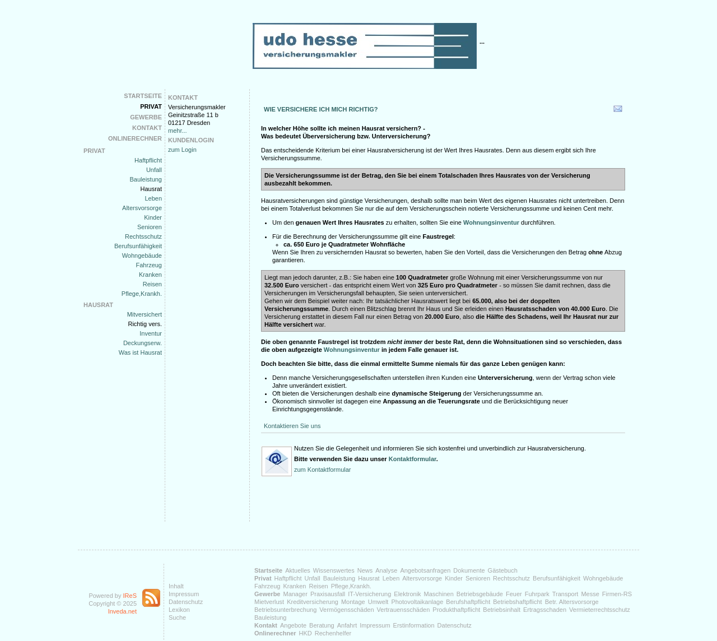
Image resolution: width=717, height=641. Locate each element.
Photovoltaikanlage (417, 601)
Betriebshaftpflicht (517, 601)
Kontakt (147, 127)
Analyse (386, 570)
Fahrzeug (149, 265)
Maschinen (439, 594)
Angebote (293, 625)
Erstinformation (414, 625)
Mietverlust (269, 601)
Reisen (152, 284)
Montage (353, 601)
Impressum (184, 594)
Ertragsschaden (544, 609)
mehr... (177, 130)
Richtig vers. (145, 323)
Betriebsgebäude (480, 594)
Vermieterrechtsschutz (599, 609)
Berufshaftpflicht (468, 601)
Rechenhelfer (333, 633)
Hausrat (151, 188)
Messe (590, 594)
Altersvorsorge (142, 208)
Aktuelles (297, 570)
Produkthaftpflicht (456, 609)
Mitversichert (144, 314)
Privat (151, 106)
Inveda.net (122, 611)
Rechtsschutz (143, 236)
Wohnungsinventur (351, 349)
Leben (153, 198)
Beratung (321, 625)
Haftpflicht (148, 160)
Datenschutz (186, 601)
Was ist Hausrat (140, 352)
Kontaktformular (412, 459)
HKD (305, 633)
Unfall (154, 169)
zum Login (182, 149)
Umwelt (378, 601)
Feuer (514, 594)
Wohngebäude (142, 255)
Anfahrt (347, 625)
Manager (295, 594)
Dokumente (469, 570)
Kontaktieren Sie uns (292, 425)
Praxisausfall (327, 594)
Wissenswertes (334, 570)
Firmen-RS (617, 594)
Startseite (143, 95)
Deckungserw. (142, 343)
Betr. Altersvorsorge (572, 601)
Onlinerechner (135, 138)
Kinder (153, 217)
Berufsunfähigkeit (138, 246)
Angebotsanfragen (425, 570)
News (365, 570)
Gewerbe (146, 117)
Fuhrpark (537, 594)
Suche (177, 617)
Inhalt (176, 586)
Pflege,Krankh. (142, 293)
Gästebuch (503, 570)
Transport (565, 594)
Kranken (150, 274)
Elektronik (407, 594)
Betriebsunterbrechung (285, 609)
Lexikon (179, 609)
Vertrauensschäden (403, 609)
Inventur (150, 333)
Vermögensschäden (346, 609)
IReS (130, 595)
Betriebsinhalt (501, 609)
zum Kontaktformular (322, 469)
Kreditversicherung (312, 601)
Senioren (149, 227)
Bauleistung (146, 179)
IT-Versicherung (369, 594)
